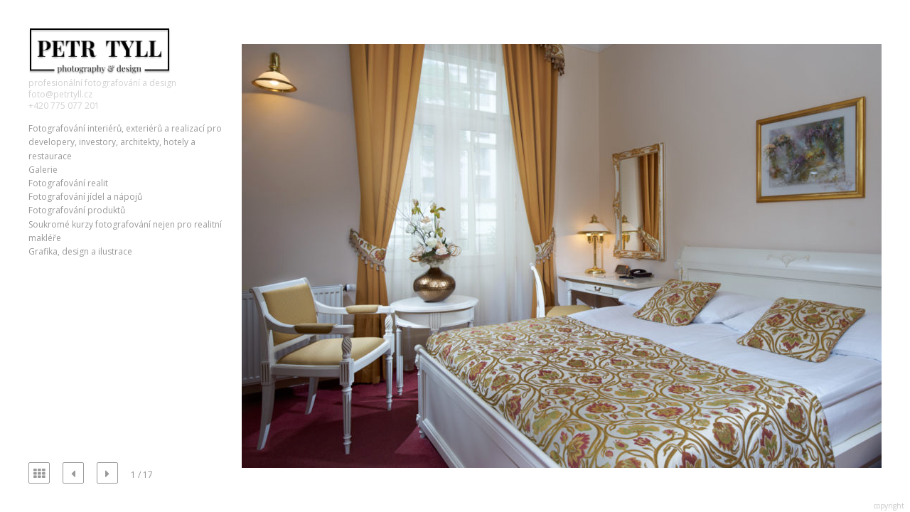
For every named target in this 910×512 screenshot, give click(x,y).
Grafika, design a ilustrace (80, 251)
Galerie (43, 170)
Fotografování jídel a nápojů (85, 197)
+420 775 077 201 (64, 106)
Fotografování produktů (76, 210)
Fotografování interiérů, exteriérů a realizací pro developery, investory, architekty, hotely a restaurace (125, 141)
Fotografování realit (68, 183)
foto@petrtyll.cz (60, 94)
